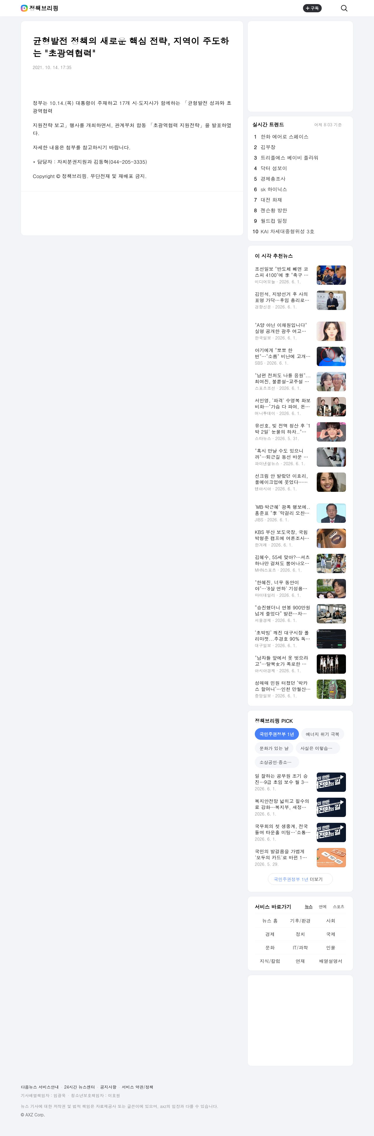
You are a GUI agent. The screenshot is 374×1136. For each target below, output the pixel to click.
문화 (270, 947)
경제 (270, 934)
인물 (330, 947)
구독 (312, 8)
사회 (330, 920)
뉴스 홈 (270, 920)
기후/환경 (300, 920)
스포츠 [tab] (338, 906)
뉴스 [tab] (308, 906)
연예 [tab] (322, 906)
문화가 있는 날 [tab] (274, 748)
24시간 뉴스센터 (79, 1087)
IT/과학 (300, 947)
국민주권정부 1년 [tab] (276, 734)
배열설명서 (330, 961)
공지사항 (108, 1087)
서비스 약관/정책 (138, 1087)
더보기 (300, 879)
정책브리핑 (43, 8)
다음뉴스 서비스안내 (40, 1087)
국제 (330, 934)
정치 (300, 934)
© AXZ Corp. (33, 1114)
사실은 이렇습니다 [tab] (318, 748)
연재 (300, 961)
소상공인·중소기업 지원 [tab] (279, 762)
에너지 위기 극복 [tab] (323, 734)
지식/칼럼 (270, 961)
